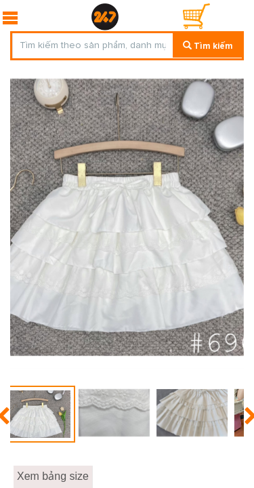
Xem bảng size (53, 476)
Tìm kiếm (208, 46)
